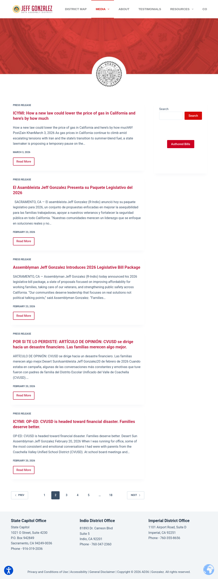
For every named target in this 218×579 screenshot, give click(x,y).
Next (135, 495)
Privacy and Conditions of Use (48, 572)
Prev (19, 495)
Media (103, 9)
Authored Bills (180, 144)
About (123, 9)
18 (110, 495)
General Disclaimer (102, 572)
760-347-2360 (101, 544)
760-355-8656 (170, 538)
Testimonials (150, 9)
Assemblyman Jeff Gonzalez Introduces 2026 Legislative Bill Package (76, 267)
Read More (25, 163)
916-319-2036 (33, 549)
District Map (76, 9)
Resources (182, 9)
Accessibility (78, 572)
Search (164, 109)
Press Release (22, 105)
